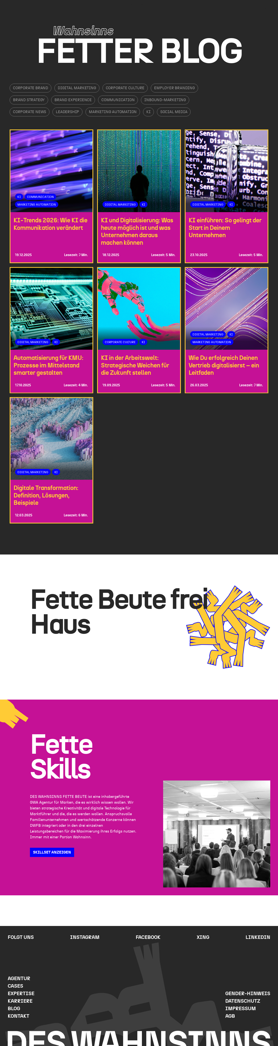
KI (148, 112)
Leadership (67, 112)
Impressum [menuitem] (240, 1009)
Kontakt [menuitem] (18, 1016)
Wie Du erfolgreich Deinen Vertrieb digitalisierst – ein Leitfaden (224, 365)
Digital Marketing (77, 88)
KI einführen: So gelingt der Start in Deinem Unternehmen (225, 227)
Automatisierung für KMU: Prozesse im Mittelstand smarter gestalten (48, 365)
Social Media (173, 112)
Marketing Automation (113, 112)
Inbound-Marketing (165, 100)
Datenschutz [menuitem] (242, 1001)
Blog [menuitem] (14, 1009)
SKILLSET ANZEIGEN (52, 852)
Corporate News (29, 112)
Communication (118, 100)
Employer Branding (174, 88)
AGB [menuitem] (230, 1016)
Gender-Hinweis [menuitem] (247, 993)
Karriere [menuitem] (20, 1001)
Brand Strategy (29, 100)
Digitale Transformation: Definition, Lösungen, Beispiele (46, 495)
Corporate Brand (30, 88)
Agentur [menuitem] (19, 978)
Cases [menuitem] (15, 986)
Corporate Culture (125, 88)
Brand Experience (73, 100)
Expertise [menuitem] (21, 993)
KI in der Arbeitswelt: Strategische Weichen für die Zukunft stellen (135, 365)
